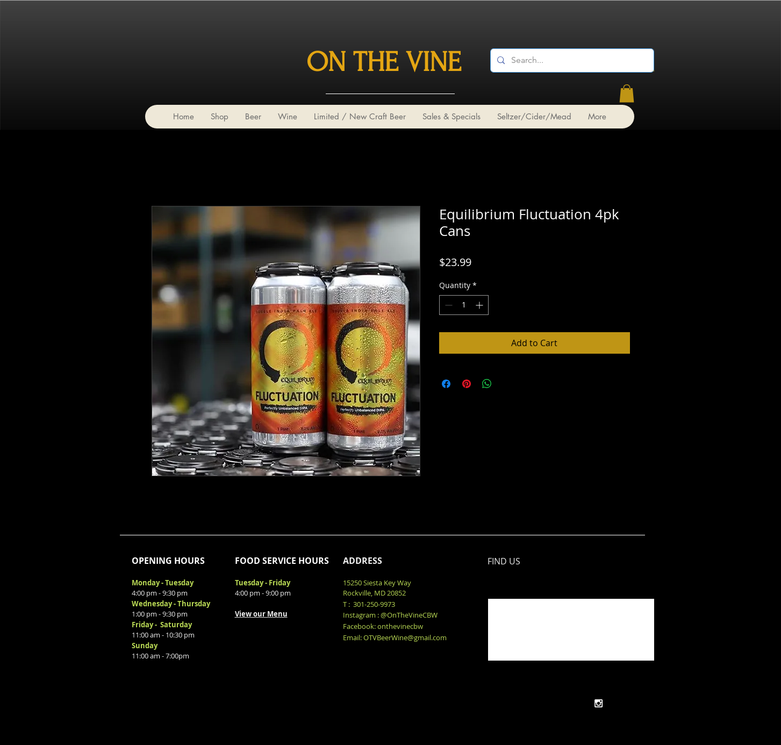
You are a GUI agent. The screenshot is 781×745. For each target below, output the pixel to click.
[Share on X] (507, 383)
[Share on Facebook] (446, 383)
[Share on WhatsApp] (487, 383)
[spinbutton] (464, 305)
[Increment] (480, 305)
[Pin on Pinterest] (466, 383)
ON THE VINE (383, 62)
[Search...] (571, 60)
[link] (626, 93)
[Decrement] (447, 305)
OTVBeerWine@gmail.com (405, 637)
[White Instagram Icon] (598, 703)
